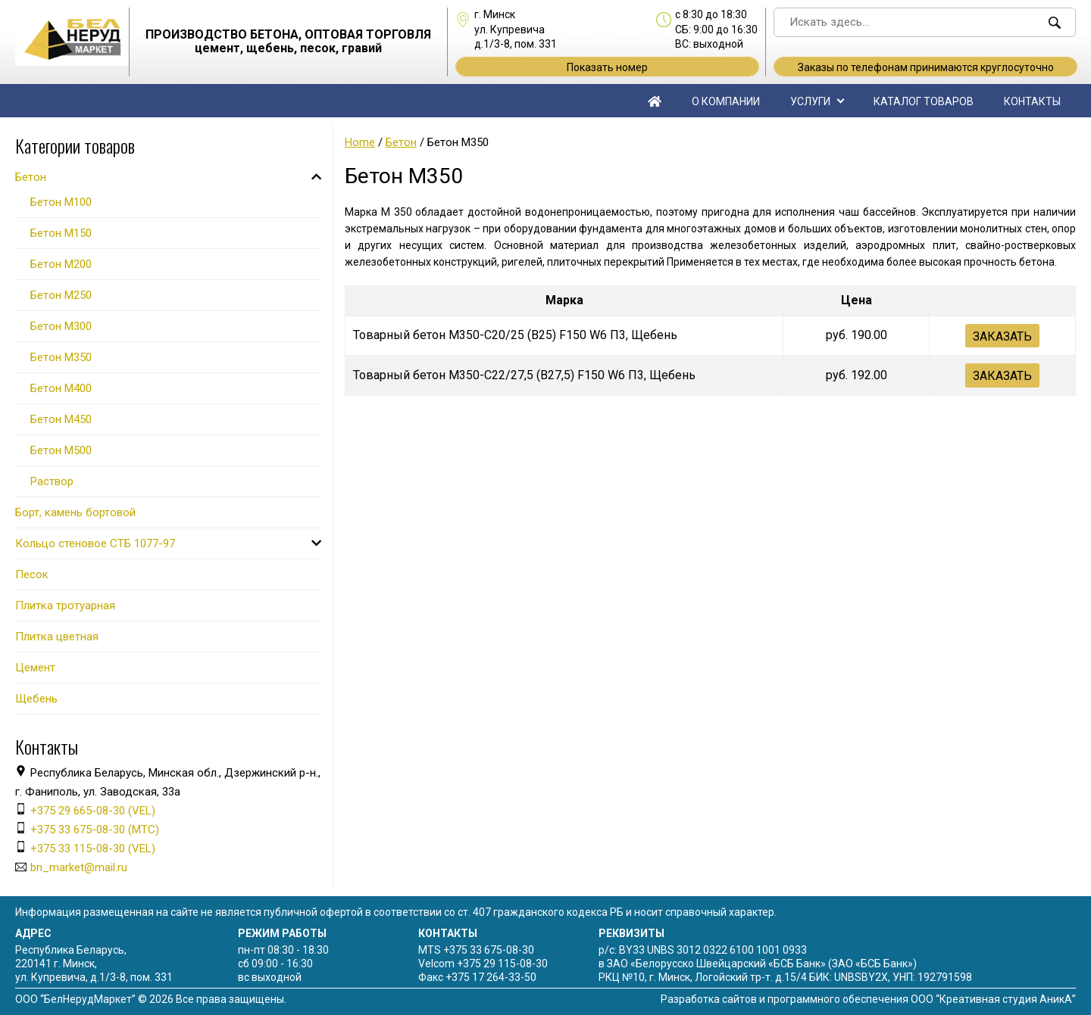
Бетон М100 (61, 202)
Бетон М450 (61, 419)
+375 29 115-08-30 (502, 963)
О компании (726, 101)
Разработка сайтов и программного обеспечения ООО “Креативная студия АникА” (868, 999)
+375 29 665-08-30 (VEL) (92, 810)
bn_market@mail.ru (78, 867)
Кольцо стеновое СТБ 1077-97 (95, 543)
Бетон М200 (61, 264)
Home (360, 142)
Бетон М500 (61, 450)
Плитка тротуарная (65, 605)
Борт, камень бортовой (75, 512)
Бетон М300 (61, 326)
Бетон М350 (61, 357)
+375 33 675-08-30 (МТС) (94, 829)
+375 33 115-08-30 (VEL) (92, 848)
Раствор (51, 481)
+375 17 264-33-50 (490, 977)
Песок (31, 574)
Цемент (35, 667)
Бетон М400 (61, 388)
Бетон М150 (61, 233)
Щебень (36, 698)
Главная (655, 100)
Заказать (1002, 336)
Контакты (1032, 101)
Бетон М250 (61, 295)
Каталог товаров (924, 101)
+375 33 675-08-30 (488, 950)
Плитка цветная (56, 636)
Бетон (401, 142)
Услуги (810, 101)
